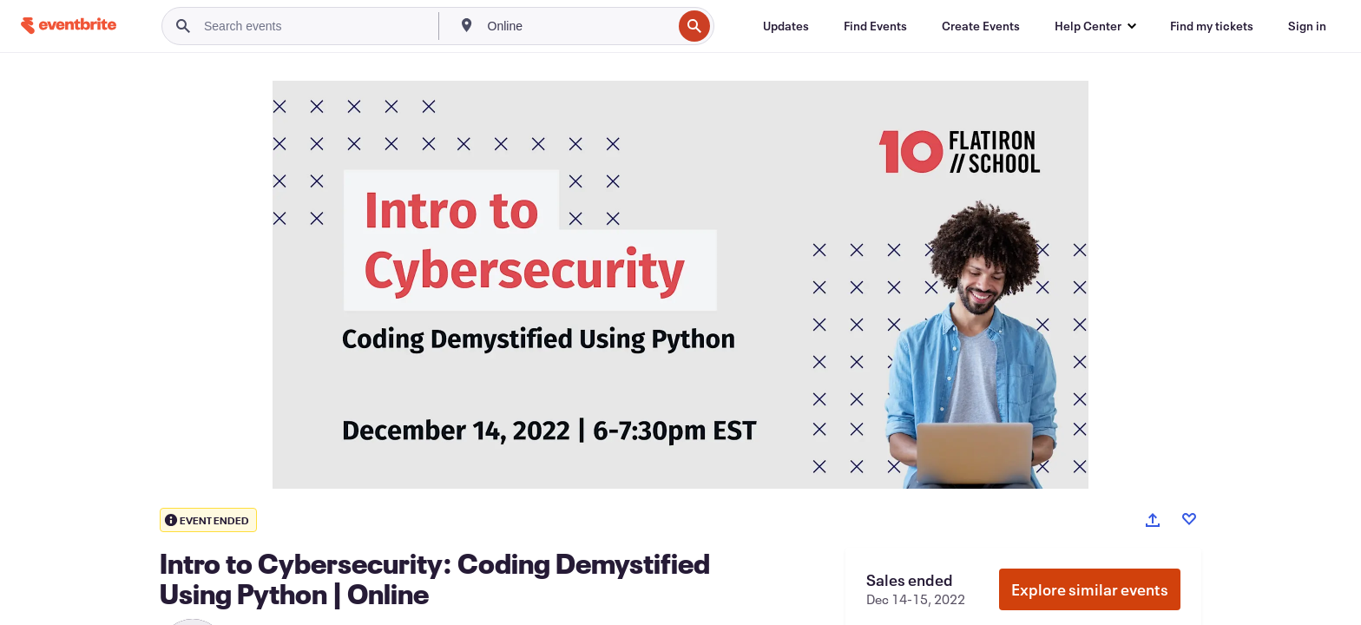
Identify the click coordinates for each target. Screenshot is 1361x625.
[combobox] (578, 26)
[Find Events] (875, 26)
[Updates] (786, 26)
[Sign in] (1307, 26)
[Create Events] (981, 26)
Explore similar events (1089, 589)
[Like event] (1189, 519)
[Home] (68, 25)
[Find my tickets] (1211, 26)
